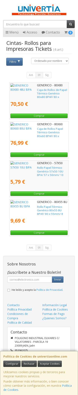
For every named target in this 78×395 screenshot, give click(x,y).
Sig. (47, 75)
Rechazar (29, 363)
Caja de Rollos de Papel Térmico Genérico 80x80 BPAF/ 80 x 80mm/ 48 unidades (37, 91)
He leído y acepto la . (37, 290)
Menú (12, 32)
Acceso (30, 32)
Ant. (31, 75)
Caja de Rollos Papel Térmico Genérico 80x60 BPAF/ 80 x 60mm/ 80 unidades (35, 130)
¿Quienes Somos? (54, 318)
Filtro (14, 62)
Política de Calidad (19, 322)
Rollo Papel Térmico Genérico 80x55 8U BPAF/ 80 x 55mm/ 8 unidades (35, 208)
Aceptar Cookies (49, 363)
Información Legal (54, 305)
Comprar (39, 116)
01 (39, 75)
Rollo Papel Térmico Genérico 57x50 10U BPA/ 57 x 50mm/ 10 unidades (36, 169)
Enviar (57, 279)
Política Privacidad (19, 309)
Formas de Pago (53, 314)
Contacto (51, 32)
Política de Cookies (55, 309)
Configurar (12, 363)
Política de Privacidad (49, 290)
